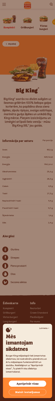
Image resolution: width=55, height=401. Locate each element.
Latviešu (44, 328)
